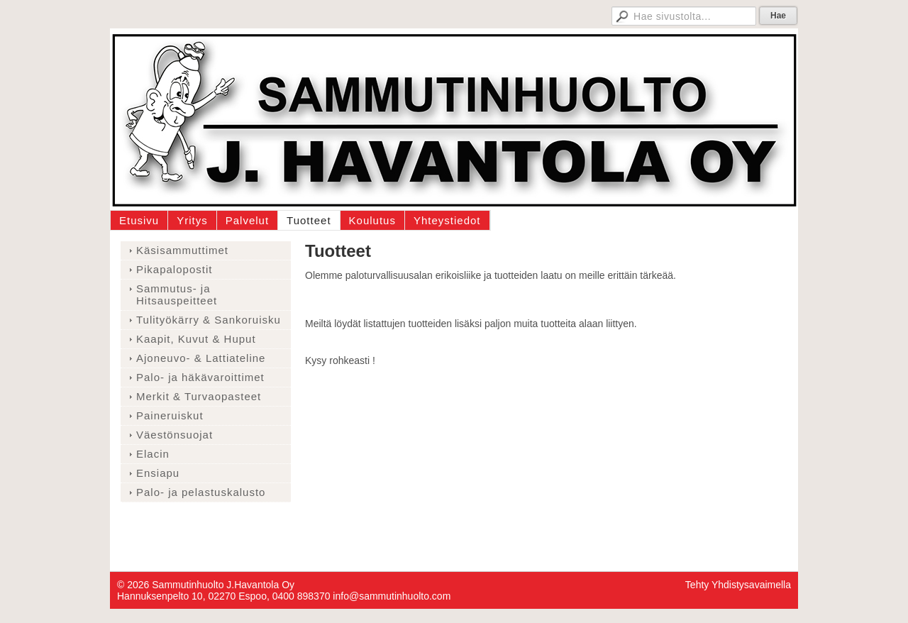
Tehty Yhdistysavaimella (738, 584)
